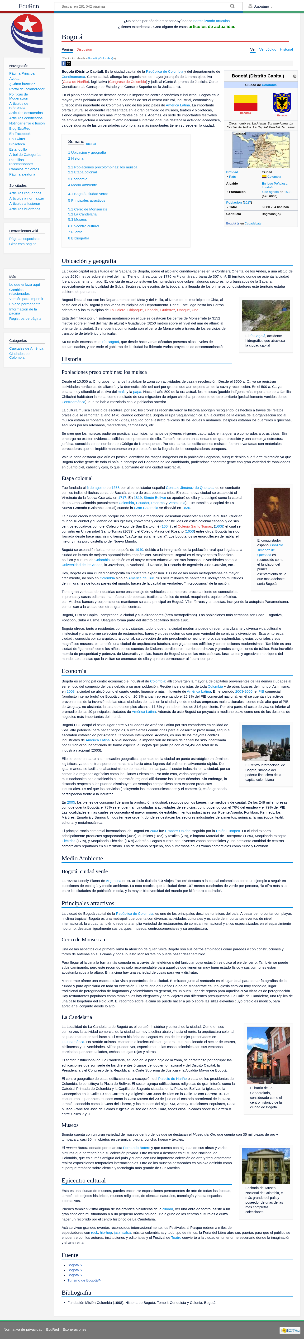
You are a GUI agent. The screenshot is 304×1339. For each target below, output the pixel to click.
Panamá (158, 503)
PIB (261, 691)
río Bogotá (257, 336)
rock (94, 1232)
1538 (287, 192)
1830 (186, 508)
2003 (239, 691)
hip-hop (106, 1232)
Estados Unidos (177, 831)
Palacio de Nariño (172, 1079)
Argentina (113, 881)
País (232, 176)
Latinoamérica (73, 1042)
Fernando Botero (136, 1148)
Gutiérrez (167, 310)
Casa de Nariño (75, 82)
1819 (138, 498)
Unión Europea (228, 831)
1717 (122, 498)
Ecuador (142, 503)
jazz (117, 1232)
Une (195, 310)
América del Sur (141, 578)
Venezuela (176, 503)
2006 (248, 691)
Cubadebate (253, 223)
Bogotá (231, 223)
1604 (166, 526)
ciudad (167, 1209)
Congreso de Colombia (127, 82)
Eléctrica (68, 841)
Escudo (282, 115)
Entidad (232, 172)
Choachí (151, 310)
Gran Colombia (146, 508)
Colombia (269, 85)
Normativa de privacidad (23, 1329)
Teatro (176, 1237)
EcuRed (29, 6)
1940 (139, 550)
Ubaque (183, 310)
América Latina (178, 105)
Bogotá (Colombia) (100, 58)
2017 (247, 202)
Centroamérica (73, 402)
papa (137, 392)
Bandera (245, 112)
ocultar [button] (91, 144)
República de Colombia (164, 71)
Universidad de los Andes (82, 565)
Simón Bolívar (155, 498)
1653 (190, 531)
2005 (71, 802)
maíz (122, 392)
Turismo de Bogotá (82, 1280)
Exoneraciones (74, 1329)
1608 (219, 526)
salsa (126, 1232)
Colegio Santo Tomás (195, 526)
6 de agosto (270, 192)
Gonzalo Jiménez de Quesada (270, 550)
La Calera (117, 310)
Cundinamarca (73, 77)
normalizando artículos (211, 21)
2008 (71, 691)
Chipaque (135, 310)
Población (234, 202)
